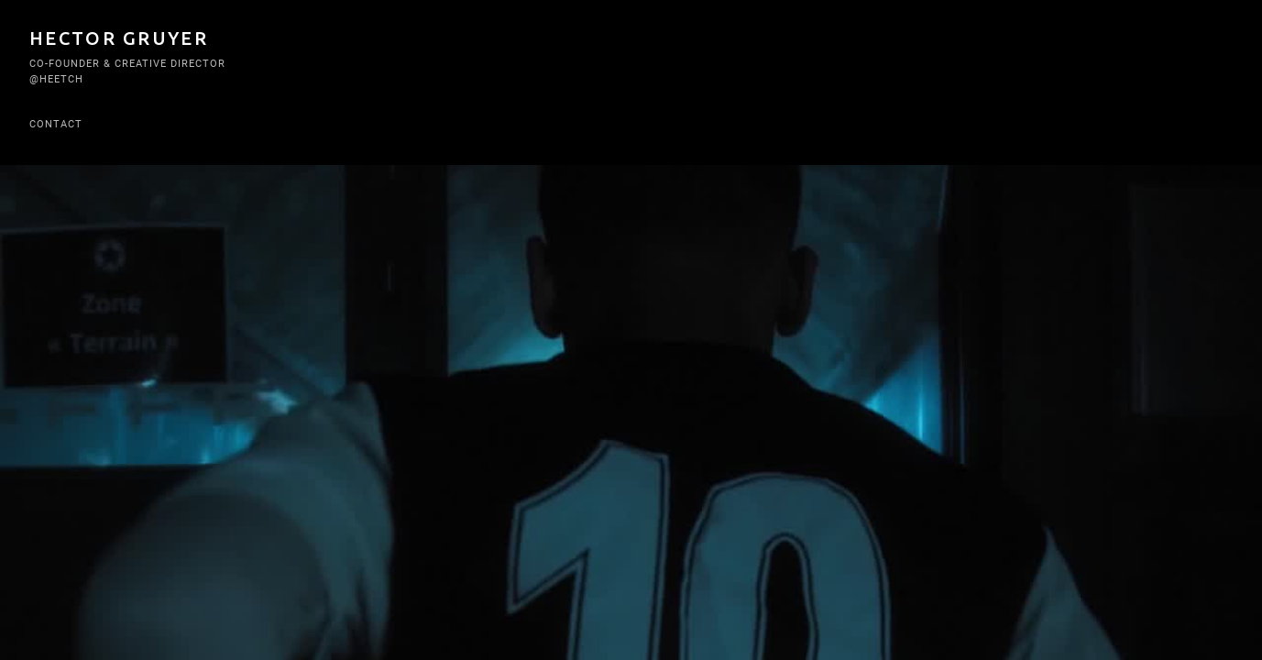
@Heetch (56, 79)
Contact (55, 124)
